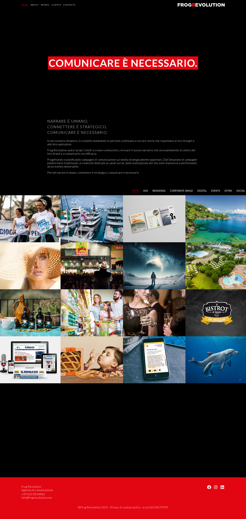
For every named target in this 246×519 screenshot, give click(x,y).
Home (24, 5)
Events (215, 190)
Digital (202, 190)
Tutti (135, 190)
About (35, 5)
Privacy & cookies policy (125, 507)
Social (240, 190)
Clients (56, 5)
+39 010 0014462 (33, 494)
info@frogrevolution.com (36, 497)
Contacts (69, 5)
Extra (228, 190)
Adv (145, 190)
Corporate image (181, 190)
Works (45, 5)
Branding (159, 190)
